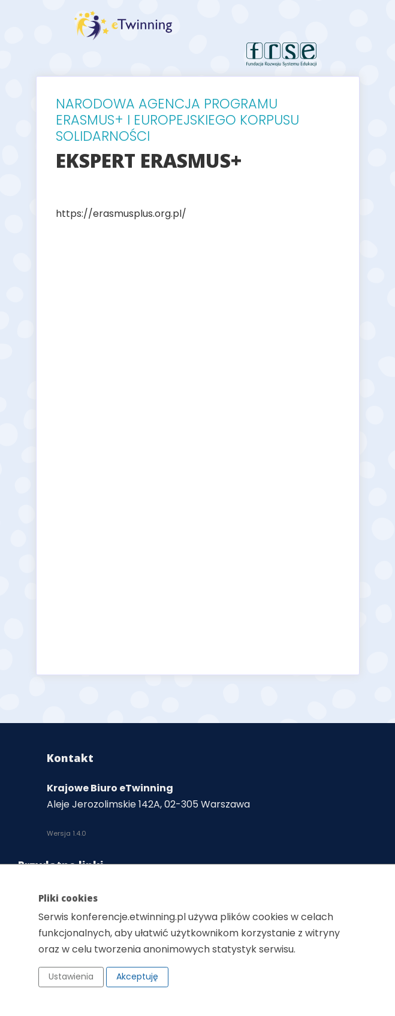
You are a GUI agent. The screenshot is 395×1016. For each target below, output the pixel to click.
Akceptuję (137, 976)
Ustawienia (71, 976)
